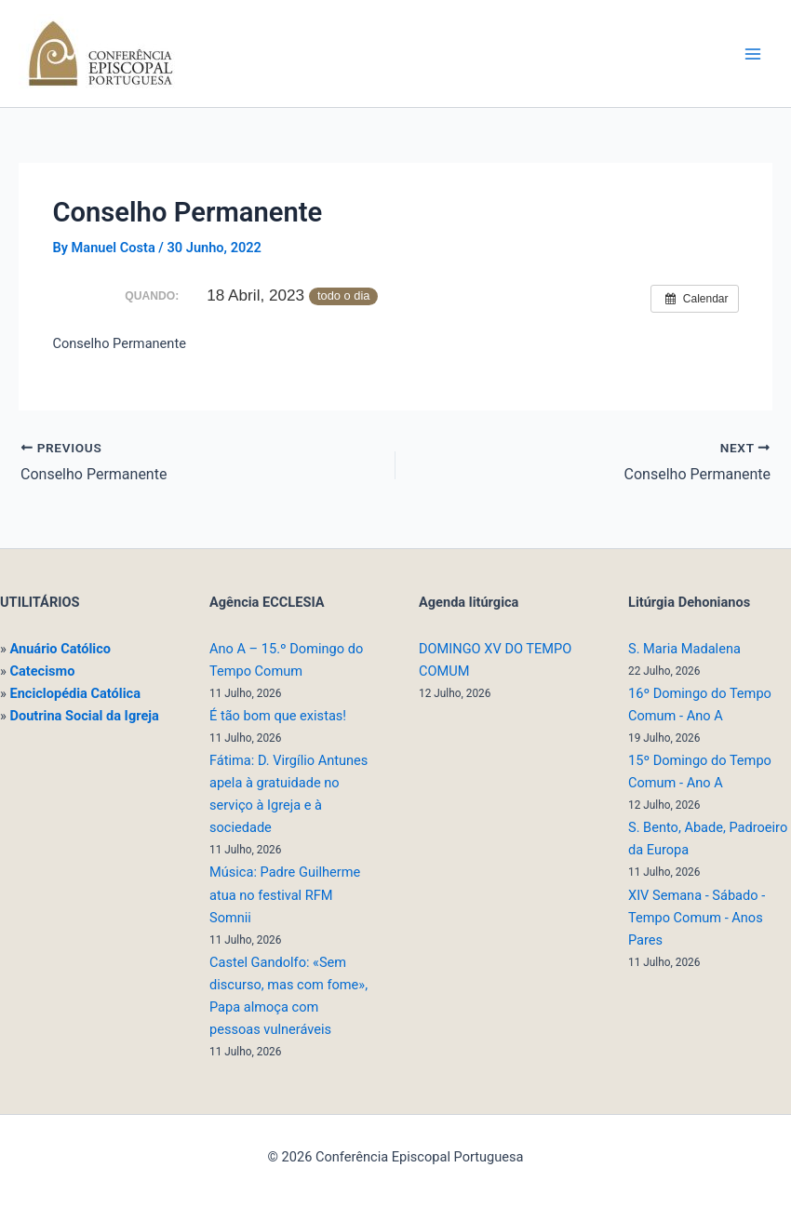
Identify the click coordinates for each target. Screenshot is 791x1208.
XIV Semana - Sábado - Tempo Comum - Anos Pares (696, 917)
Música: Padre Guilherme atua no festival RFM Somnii (284, 894)
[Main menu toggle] (752, 54)
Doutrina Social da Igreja (83, 715)
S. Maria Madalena (684, 648)
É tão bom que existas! (277, 715)
